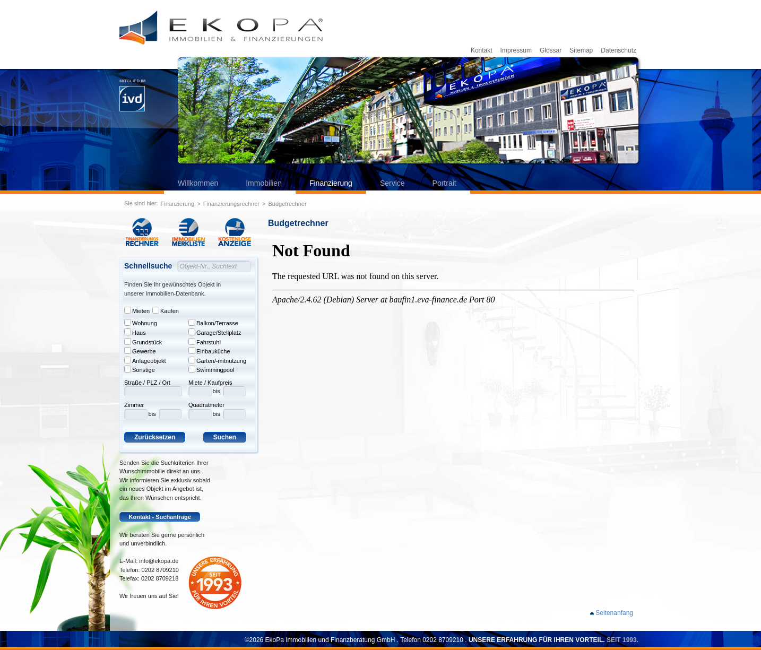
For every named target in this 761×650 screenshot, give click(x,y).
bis (152, 414)
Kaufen (165, 310)
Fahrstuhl (204, 341)
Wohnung (140, 322)
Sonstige (139, 369)
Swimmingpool (211, 369)
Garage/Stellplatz (214, 332)
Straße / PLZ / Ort (147, 382)
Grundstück (143, 341)
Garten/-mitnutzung (217, 360)
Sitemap (581, 50)
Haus (135, 332)
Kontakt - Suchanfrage (160, 517)
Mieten (137, 310)
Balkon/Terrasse (213, 322)
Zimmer (134, 405)
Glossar (550, 50)
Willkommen (198, 183)
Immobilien (264, 183)
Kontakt (481, 50)
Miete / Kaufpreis (210, 382)
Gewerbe (140, 350)
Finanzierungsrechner (231, 204)
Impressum (516, 50)
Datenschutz (618, 50)
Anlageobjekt (145, 360)
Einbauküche (209, 350)
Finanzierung (330, 183)
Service (392, 183)
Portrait (444, 183)
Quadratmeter (206, 405)
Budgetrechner (287, 204)
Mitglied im (132, 95)
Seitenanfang (614, 613)
